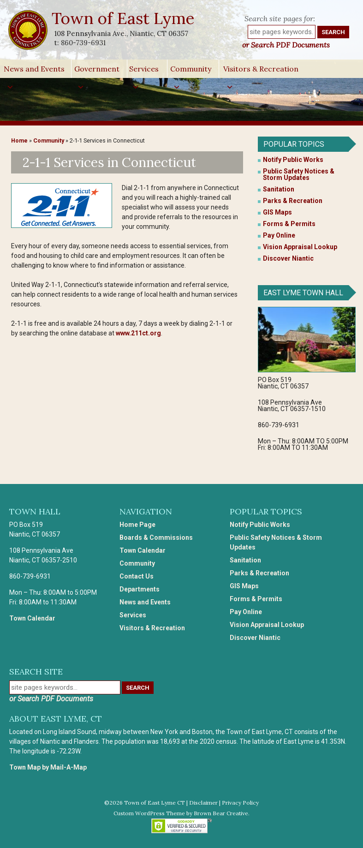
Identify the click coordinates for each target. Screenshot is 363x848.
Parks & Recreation (292, 200)
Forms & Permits (289, 223)
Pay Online (279, 235)
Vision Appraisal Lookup (300, 247)
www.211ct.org (138, 333)
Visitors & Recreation (260, 71)
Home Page (137, 524)
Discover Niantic (288, 258)
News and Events (34, 71)
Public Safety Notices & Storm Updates (298, 174)
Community (190, 71)
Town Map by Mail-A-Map (48, 767)
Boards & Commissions (156, 537)
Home (19, 140)
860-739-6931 (83, 42)
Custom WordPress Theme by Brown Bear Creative (180, 813)
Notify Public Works (293, 159)
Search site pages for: (279, 18)
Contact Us (136, 576)
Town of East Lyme (124, 18)
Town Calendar (32, 618)
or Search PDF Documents (286, 44)
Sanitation (278, 189)
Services (144, 71)
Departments (139, 589)
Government (96, 71)
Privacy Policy (240, 802)
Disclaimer (203, 802)
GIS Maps (277, 212)
